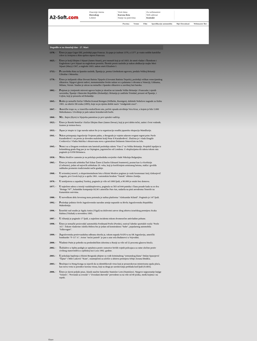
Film (145, 24)
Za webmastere (153, 12)
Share (51, 339)
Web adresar (152, 15)
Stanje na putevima (127, 17)
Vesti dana (122, 12)
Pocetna (126, 24)
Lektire (92, 17)
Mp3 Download (183, 24)
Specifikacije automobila (162, 24)
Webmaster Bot (200, 24)
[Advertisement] (128, 35)
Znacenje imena (96, 12)
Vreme (136, 24)
